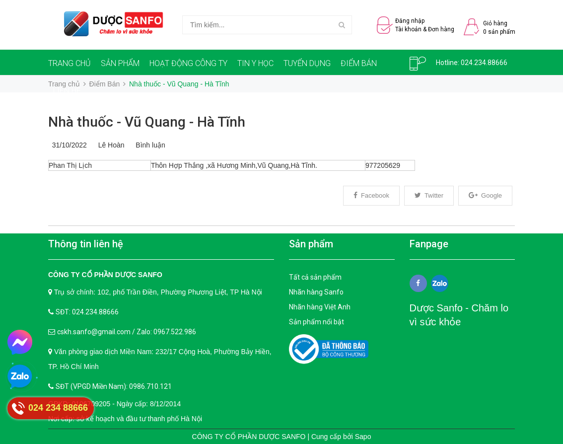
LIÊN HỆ (67, 90)
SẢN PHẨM (120, 63)
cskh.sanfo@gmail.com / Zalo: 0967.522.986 (126, 332)
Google (485, 195)
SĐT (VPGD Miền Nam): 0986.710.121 (114, 386)
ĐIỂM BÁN (359, 63)
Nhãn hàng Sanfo (316, 292)
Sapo (363, 437)
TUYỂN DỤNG (307, 63)
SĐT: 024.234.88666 (87, 312)
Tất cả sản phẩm (315, 277)
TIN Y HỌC (255, 63)
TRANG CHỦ (69, 63)
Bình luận (148, 145)
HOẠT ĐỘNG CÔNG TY (188, 63)
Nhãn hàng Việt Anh (320, 307)
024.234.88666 (484, 63)
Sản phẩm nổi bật (316, 322)
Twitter (429, 195)
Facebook (371, 195)
